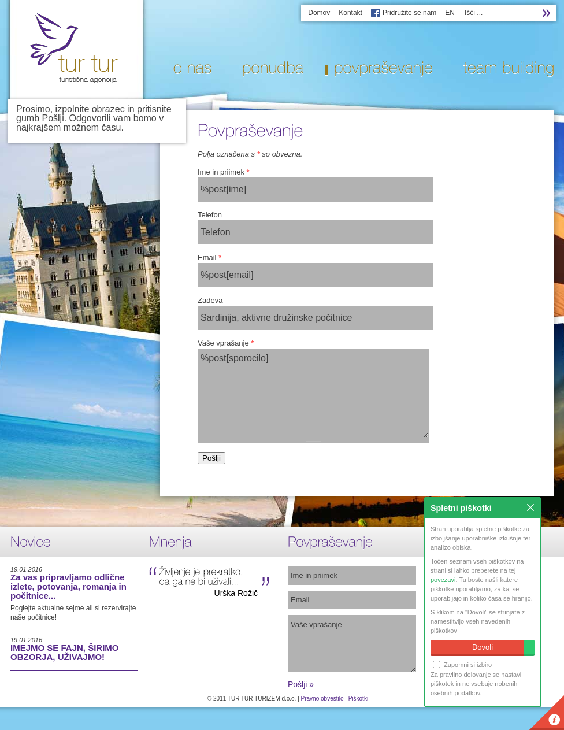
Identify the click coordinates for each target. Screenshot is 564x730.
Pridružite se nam (409, 13)
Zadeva (210, 300)
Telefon (210, 214)
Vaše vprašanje (226, 343)
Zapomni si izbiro (462, 664)
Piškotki (358, 698)
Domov (319, 13)
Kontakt (350, 13)
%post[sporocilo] (313, 393)
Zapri (530, 507)
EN (450, 13)
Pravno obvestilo (322, 698)
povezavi (443, 579)
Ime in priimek (224, 172)
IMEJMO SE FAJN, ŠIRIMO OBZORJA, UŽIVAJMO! (64, 652)
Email (209, 257)
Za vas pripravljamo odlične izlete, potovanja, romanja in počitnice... (68, 586)
